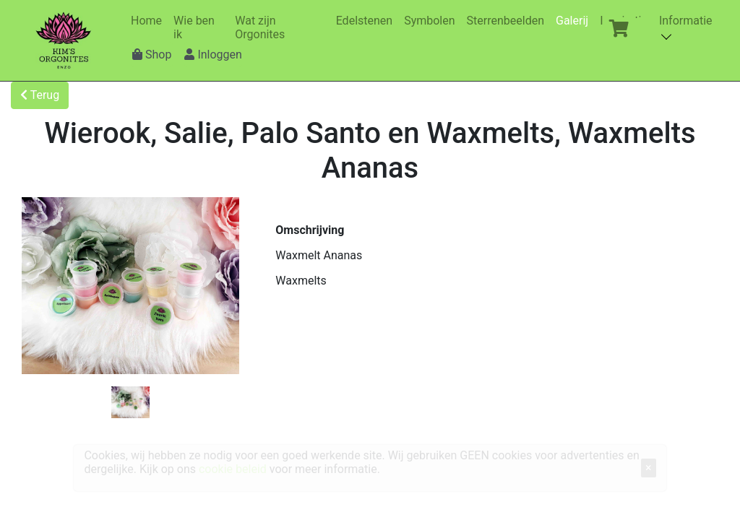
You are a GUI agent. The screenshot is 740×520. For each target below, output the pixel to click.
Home (149, 20)
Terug (39, 95)
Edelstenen (367, 20)
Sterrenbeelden (508, 20)
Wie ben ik (199, 27)
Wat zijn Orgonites (282, 27)
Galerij (575, 20)
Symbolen (432, 20)
